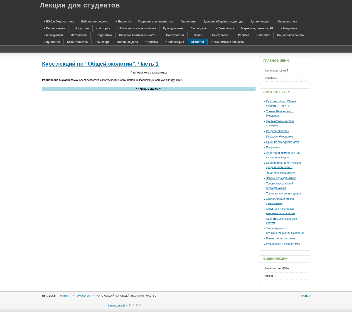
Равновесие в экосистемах (283, 244)
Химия (269, 276)
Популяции (273, 147)
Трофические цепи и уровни (284, 193)
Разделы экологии (277, 131)
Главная (64, 295)
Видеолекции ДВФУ (277, 268)
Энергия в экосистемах (280, 172)
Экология (84, 295)
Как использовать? (276, 70)
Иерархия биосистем (279, 136)
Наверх (306, 295)
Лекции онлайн (117, 305)
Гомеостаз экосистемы (280, 238)
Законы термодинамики (281, 178)
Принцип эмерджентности (282, 142)
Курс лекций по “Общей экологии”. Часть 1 (100, 64)
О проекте (271, 77)
